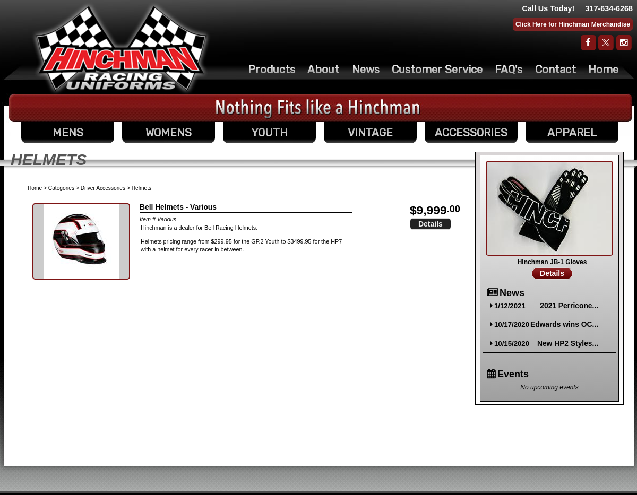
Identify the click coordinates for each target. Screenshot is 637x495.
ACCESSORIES (471, 132)
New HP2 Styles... (567, 344)
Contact (555, 69)
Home (603, 69)
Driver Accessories (103, 188)
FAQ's (508, 69)
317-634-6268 (609, 8)
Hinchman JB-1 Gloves (552, 262)
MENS (68, 132)
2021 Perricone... (569, 306)
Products (271, 69)
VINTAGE (370, 132)
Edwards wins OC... (564, 324)
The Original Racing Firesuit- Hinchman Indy (121, 48)
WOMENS (168, 132)
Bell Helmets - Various (178, 207)
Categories (61, 188)
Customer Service (437, 69)
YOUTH (269, 132)
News (366, 69)
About (323, 69)
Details (430, 224)
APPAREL (572, 132)
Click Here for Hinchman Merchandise (572, 24)
